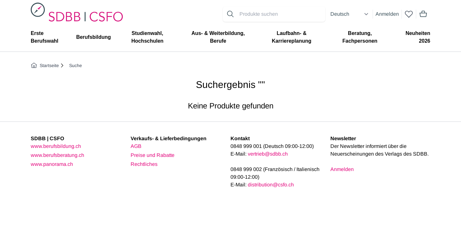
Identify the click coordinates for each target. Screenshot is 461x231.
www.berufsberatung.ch (57, 155)
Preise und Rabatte (152, 155)
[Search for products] (281, 14)
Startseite (45, 65)
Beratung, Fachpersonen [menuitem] (359, 37)
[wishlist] (409, 14)
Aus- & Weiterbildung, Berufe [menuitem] (218, 37)
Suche (75, 65)
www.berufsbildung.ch (56, 146)
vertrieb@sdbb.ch (268, 154)
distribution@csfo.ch (271, 184)
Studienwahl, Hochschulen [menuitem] (147, 37)
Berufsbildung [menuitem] (93, 37)
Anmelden (387, 14)
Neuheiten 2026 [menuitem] (418, 37)
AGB (136, 146)
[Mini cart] (423, 14)
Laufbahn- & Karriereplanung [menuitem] (291, 37)
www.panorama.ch (52, 164)
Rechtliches (144, 164)
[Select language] (350, 14)
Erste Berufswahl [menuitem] (44, 37)
